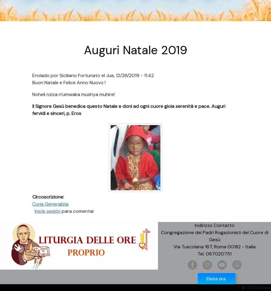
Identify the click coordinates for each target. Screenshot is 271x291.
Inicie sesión (47, 211)
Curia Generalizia (50, 204)
